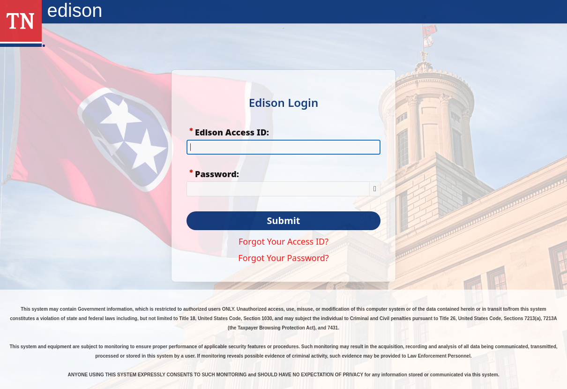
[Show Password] (374, 188)
